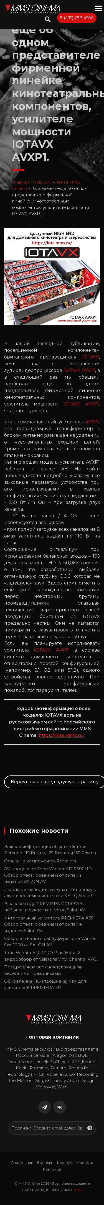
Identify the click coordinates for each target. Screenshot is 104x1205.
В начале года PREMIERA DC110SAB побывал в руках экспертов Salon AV (44, 907)
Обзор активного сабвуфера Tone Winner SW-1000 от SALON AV (50, 941)
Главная (20, 182)
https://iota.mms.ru (61, 735)
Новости (42, 182)
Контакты (52, 1169)
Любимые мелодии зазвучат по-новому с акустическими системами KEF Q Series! (50, 893)
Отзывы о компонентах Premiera (40, 861)
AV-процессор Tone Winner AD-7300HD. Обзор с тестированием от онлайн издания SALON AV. (48, 875)
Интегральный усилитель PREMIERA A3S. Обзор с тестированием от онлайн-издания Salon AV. (49, 924)
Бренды (44, 1162)
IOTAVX (90, 357)
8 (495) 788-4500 (77, 17)
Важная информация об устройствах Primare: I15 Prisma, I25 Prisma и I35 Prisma (50, 850)
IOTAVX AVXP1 (81, 404)
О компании (22, 1162)
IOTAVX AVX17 (79, 370)
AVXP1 (92, 422)
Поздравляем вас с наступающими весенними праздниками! (43, 970)
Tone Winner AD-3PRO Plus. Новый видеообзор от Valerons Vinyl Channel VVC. (50, 956)
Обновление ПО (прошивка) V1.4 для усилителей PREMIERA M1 (45, 984)
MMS (78, 1190)
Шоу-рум (64, 1162)
